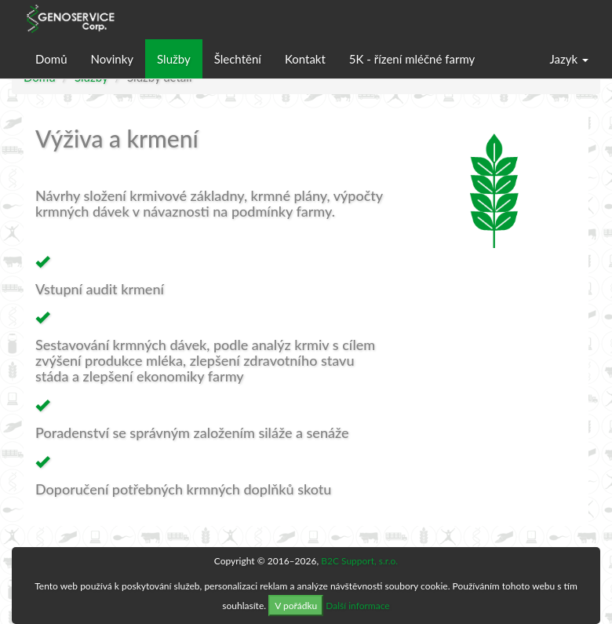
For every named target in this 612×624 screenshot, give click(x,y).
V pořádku (296, 605)
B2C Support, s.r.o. (359, 561)
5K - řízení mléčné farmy (412, 59)
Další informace (357, 605)
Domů (51, 59)
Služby (174, 59)
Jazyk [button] (569, 59)
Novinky (112, 59)
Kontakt (305, 59)
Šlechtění (237, 59)
